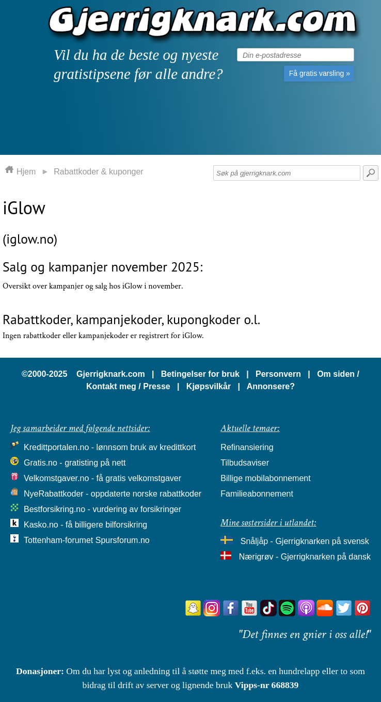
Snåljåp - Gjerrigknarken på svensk (305, 541)
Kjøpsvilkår (208, 386)
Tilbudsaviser (244, 462)
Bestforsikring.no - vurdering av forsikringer (102, 509)
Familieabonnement (256, 493)
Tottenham (43, 540)
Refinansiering (246, 447)
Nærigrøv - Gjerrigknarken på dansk (305, 556)
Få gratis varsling (319, 73)
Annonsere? (271, 386)
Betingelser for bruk (200, 374)
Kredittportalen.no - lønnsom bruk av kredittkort (110, 447)
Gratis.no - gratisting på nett (74, 462)
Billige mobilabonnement (265, 478)
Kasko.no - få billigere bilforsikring (85, 524)
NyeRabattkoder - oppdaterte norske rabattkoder (112, 493)
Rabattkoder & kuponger (98, 171)
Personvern (278, 374)
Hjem (26, 171)
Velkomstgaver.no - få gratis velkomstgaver (102, 478)
